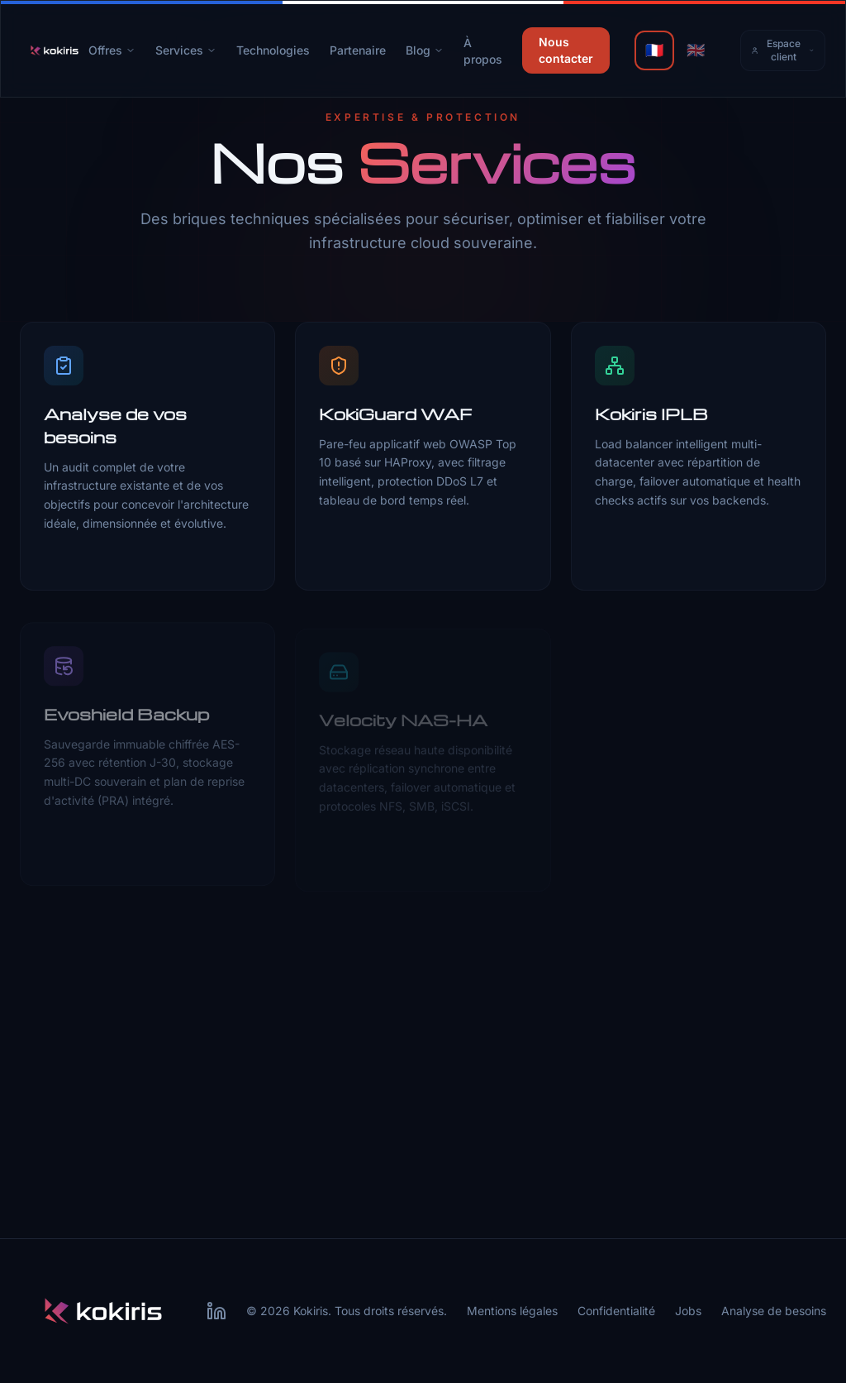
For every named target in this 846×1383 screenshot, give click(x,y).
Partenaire (358, 50)
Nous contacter (566, 50)
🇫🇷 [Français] (654, 50)
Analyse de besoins (773, 1311)
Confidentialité (616, 1311)
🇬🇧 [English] (696, 50)
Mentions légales (512, 1311)
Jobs (688, 1311)
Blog (425, 50)
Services (185, 50)
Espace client (783, 50)
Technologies (273, 50)
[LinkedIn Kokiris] (216, 1311)
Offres (111, 50)
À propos (482, 51)
